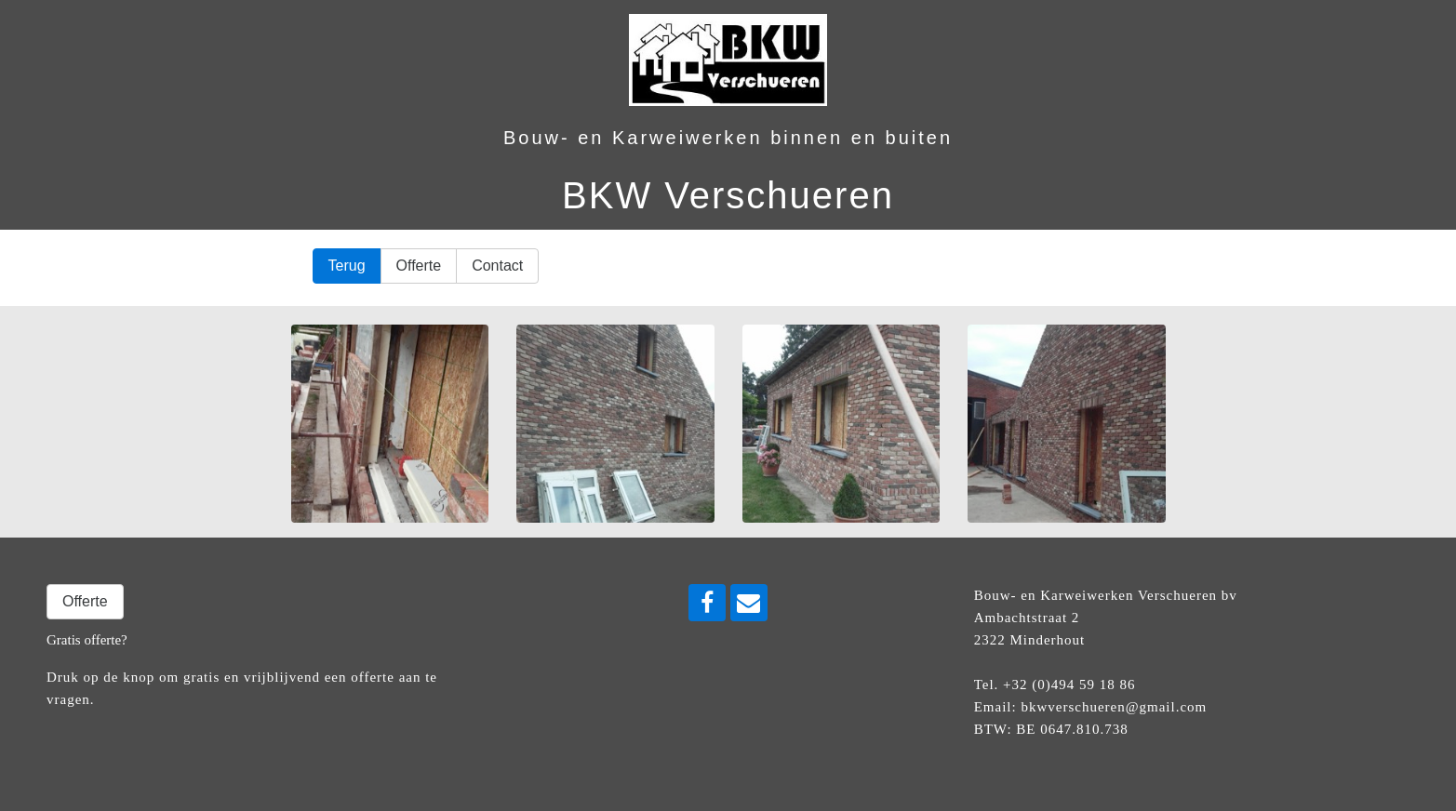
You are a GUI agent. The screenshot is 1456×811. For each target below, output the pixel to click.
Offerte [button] (419, 265)
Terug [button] (347, 265)
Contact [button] (497, 265)
